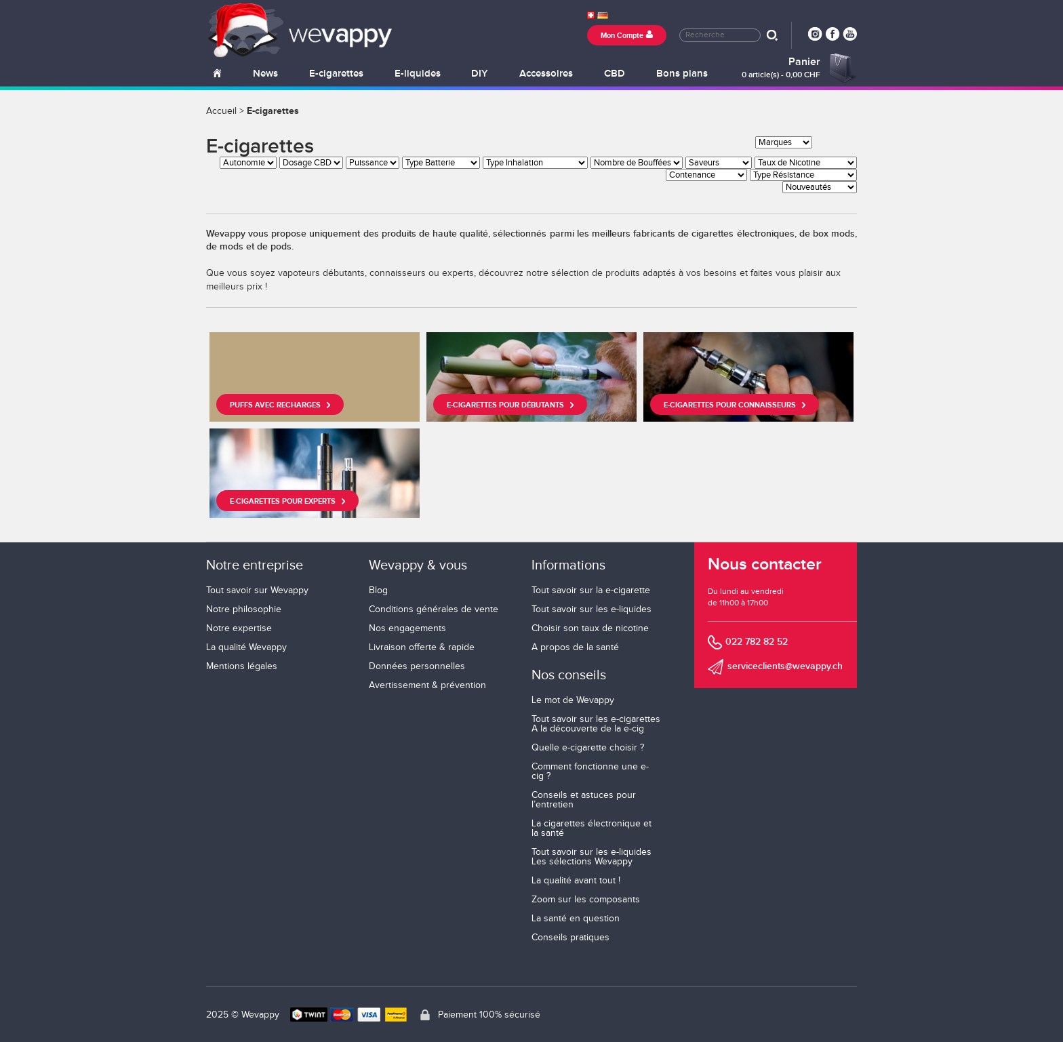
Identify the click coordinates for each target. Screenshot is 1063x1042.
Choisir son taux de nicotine (590, 628)
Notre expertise (239, 628)
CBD (614, 73)
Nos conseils (569, 675)
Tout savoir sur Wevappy (257, 590)
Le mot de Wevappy (573, 700)
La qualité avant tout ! (576, 880)
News (265, 73)
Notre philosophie (243, 609)
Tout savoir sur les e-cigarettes (596, 719)
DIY (479, 73)
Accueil (221, 111)
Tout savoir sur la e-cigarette (591, 590)
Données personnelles (417, 666)
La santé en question (576, 918)
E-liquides (418, 73)
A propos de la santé (575, 647)
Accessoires (546, 73)
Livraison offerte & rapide (422, 647)
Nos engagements (407, 628)
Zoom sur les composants (586, 899)
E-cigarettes (336, 73)
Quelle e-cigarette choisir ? (588, 748)
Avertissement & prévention (427, 685)
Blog (378, 590)
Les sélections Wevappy (582, 861)
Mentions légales (241, 666)
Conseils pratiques (570, 937)
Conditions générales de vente (433, 609)
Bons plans (682, 73)
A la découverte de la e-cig (588, 729)
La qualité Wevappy (246, 647)
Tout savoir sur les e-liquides (591, 609)
